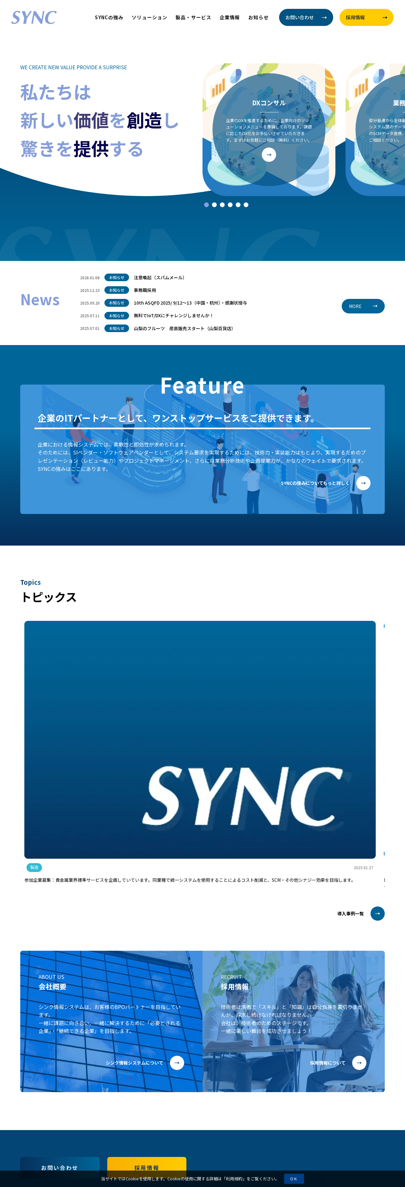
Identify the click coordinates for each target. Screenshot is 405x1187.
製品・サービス (193, 17)
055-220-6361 (305, 1099)
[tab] (206, 204)
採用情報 (146, 1021)
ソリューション (149, 17)
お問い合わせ (59, 1021)
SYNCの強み (109, 17)
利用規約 (234, 1179)
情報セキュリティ (39, 1121)
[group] (81, 682)
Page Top (373, 1156)
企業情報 (230, 17)
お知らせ (258, 17)
